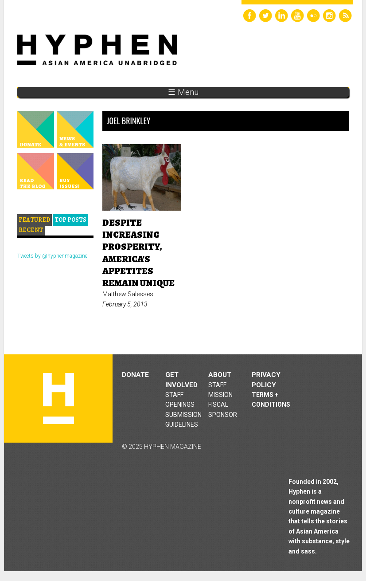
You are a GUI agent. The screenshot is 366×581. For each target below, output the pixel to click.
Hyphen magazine (58, 398)
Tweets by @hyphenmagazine (52, 256)
